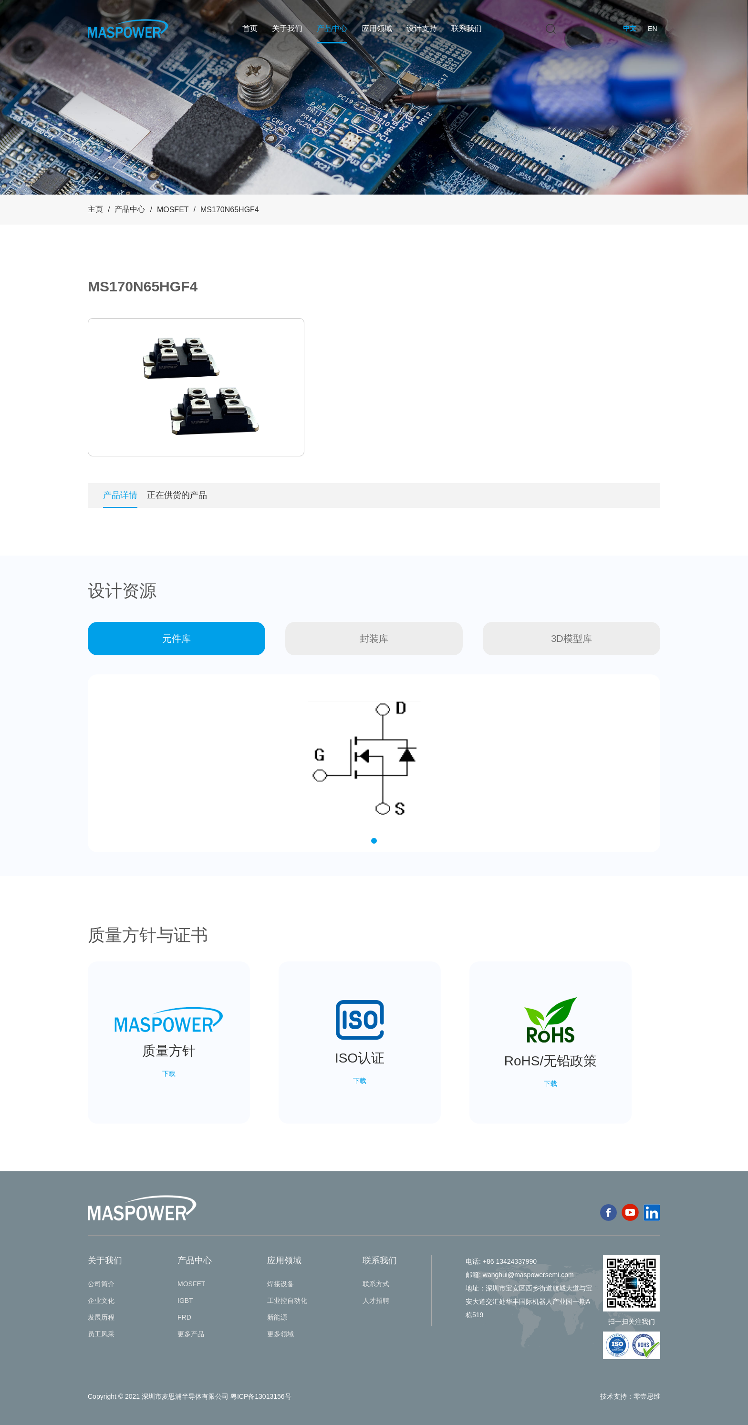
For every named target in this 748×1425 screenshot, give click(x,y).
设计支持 (421, 28)
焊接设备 (280, 1284)
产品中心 (332, 28)
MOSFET (173, 210)
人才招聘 (376, 1300)
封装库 (374, 638)
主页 (95, 209)
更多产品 (190, 1334)
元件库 (176, 638)
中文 (629, 28)
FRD (184, 1317)
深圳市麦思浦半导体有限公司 (185, 1396)
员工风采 (101, 1334)
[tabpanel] (196, 387)
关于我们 (287, 28)
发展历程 (101, 1317)
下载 (169, 1073)
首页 (250, 28)
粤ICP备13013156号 (260, 1396)
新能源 (277, 1317)
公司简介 (101, 1284)
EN (652, 28)
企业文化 (101, 1300)
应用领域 (377, 28)
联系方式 (376, 1284)
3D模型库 (571, 638)
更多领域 (280, 1334)
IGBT (185, 1300)
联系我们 (466, 28)
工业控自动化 (287, 1300)
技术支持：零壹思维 (630, 1396)
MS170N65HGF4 (229, 210)
